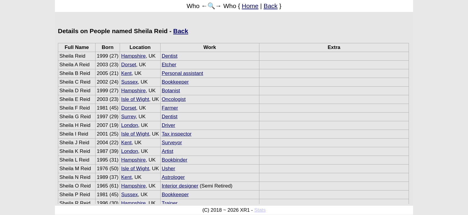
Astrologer (173, 177)
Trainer (170, 203)
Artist (167, 151)
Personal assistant (182, 73)
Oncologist (174, 99)
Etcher (169, 64)
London (129, 125)
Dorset (128, 64)
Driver (168, 125)
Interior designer (180, 186)
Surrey (128, 116)
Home (250, 5)
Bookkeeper (175, 82)
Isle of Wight (135, 99)
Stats (260, 210)
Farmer (170, 108)
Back (271, 5)
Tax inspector (177, 134)
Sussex (129, 82)
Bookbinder (174, 160)
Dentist (170, 56)
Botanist (171, 90)
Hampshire (133, 56)
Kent (126, 73)
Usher (168, 168)
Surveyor (172, 142)
